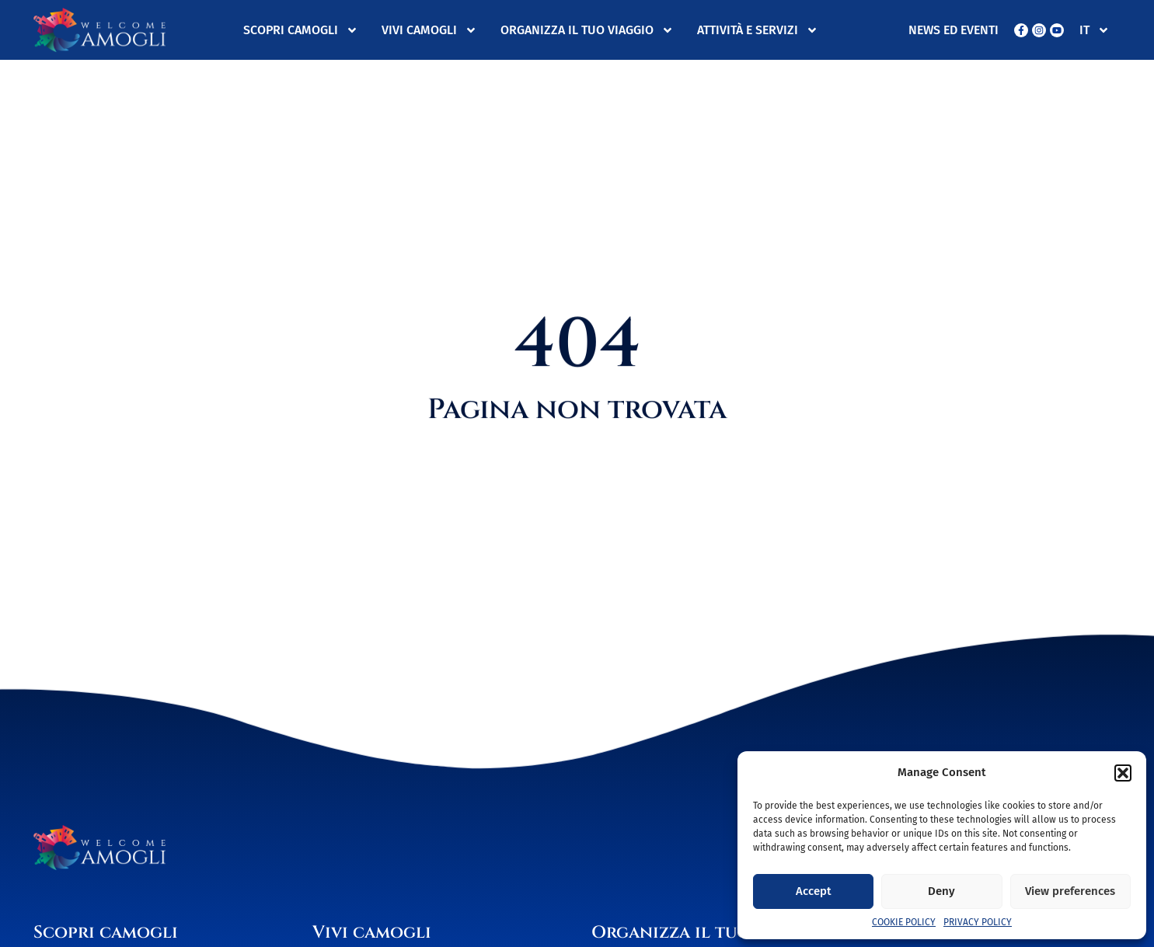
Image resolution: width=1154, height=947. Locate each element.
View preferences (1070, 891)
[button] (1123, 773)
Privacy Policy (977, 922)
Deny (941, 891)
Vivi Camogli (429, 30)
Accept (814, 891)
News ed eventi (953, 30)
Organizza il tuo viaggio (587, 30)
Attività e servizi (757, 30)
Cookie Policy (904, 922)
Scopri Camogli (300, 30)
